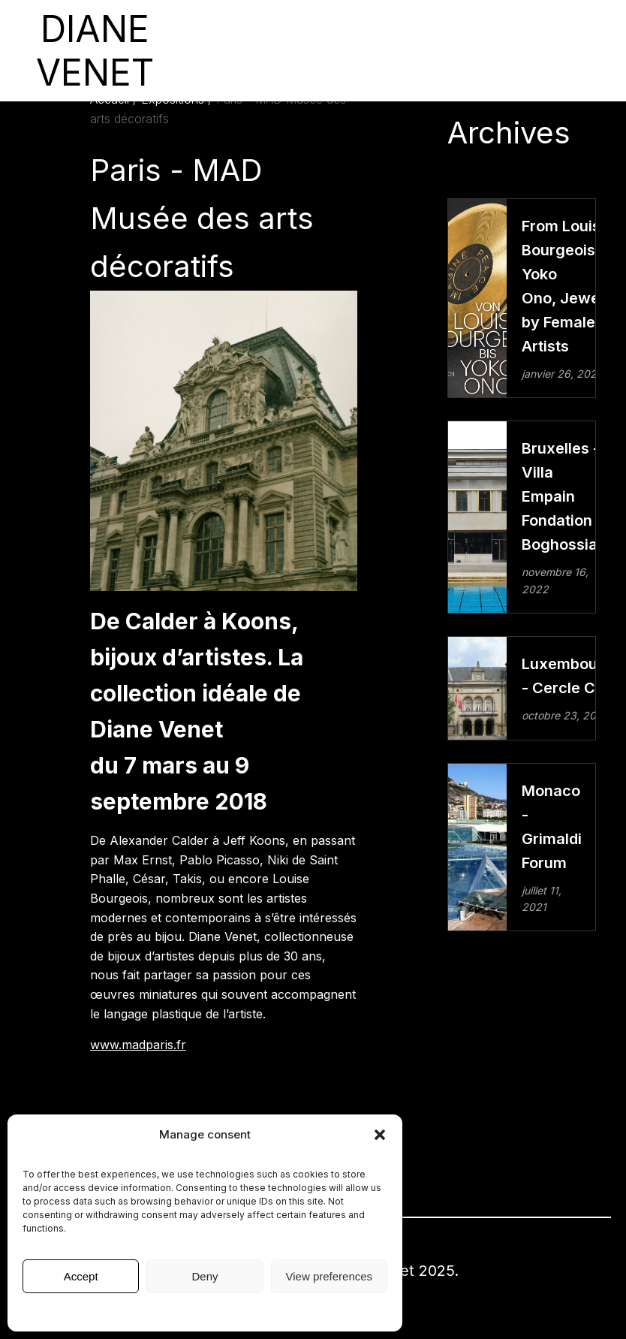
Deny (204, 1276)
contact (500, 50)
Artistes (260, 50)
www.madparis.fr (138, 1044)
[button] (379, 1134)
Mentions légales (205, 1310)
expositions (207, 50)
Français (586, 50)
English (542, 50)
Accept (81, 1276)
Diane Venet (445, 50)
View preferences (329, 1276)
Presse (383, 50)
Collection (317, 50)
